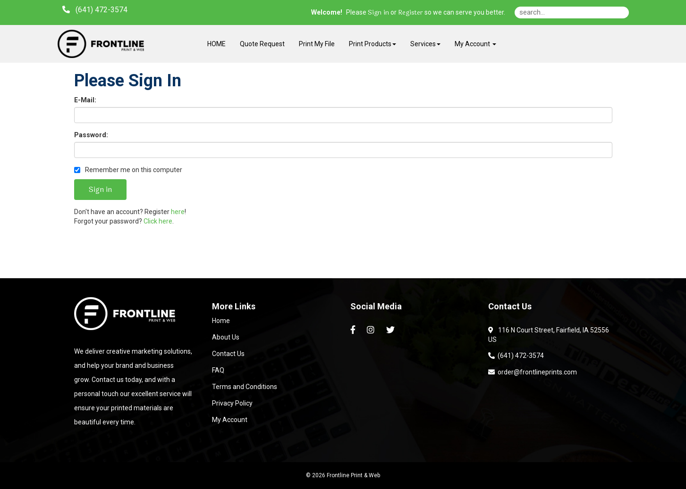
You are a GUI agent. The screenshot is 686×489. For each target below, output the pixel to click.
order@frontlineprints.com (532, 372)
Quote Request (262, 44)
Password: (91, 135)
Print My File (317, 44)
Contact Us (228, 353)
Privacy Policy (232, 403)
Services (425, 44)
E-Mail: (85, 100)
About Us (225, 337)
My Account (229, 419)
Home (221, 320)
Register (410, 12)
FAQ (218, 370)
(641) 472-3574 (516, 355)
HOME (216, 44)
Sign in (378, 12)
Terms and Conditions (244, 386)
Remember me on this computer (128, 170)
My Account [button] (475, 44)
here (178, 211)
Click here (158, 221)
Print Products (372, 44)
